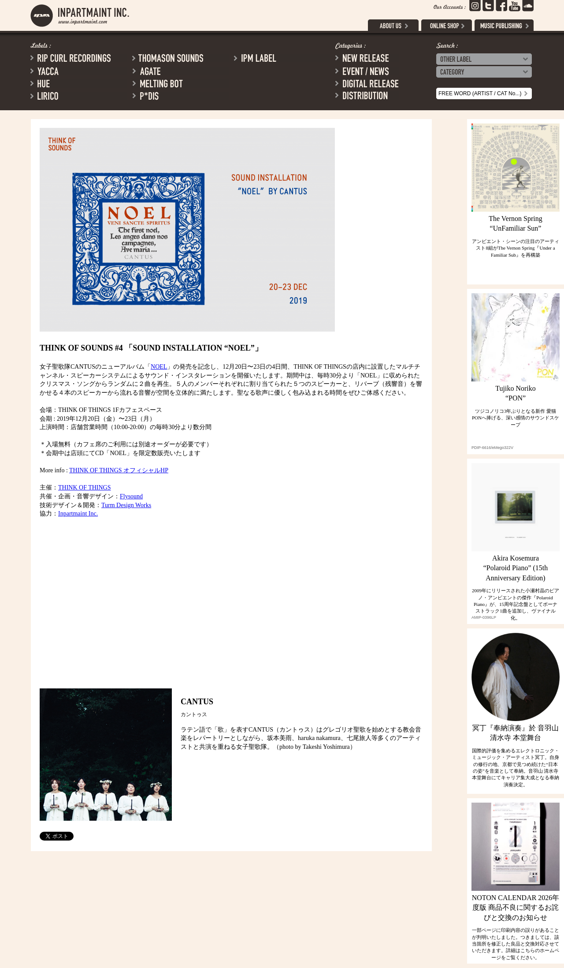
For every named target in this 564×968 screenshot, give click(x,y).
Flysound (131, 496)
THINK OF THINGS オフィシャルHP (118, 470)
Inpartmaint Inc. (78, 513)
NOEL (159, 366)
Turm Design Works (126, 505)
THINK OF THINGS (84, 487)
